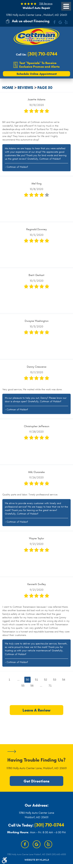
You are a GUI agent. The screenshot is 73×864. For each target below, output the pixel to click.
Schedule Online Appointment (37, 74)
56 (31, 685)
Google (60, 22)
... (18, 679)
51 (36, 679)
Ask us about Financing (30, 21)
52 (45, 679)
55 (23, 685)
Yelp (66, 22)
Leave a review (36, 710)
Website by (36, 859)
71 (50, 685)
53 (54, 679)
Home (7, 87)
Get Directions (36, 781)
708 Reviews (45, 3)
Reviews (25, 87)
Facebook (54, 22)
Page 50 (44, 87)
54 (63, 679)
